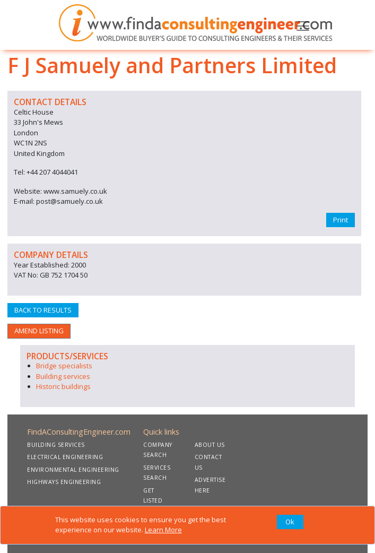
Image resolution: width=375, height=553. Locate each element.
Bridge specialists (64, 365)
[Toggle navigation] (303, 25)
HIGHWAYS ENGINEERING (64, 482)
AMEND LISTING (39, 330)
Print (340, 219)
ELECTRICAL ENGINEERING (65, 457)
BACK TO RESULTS (43, 310)
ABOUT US (210, 444)
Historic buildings (63, 386)
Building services (63, 376)
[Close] (290, 522)
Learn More (163, 529)
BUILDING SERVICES (56, 444)
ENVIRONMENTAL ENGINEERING (73, 469)
